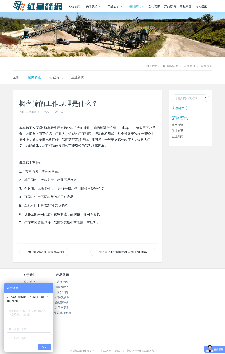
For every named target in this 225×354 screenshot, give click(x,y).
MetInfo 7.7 (105, 345)
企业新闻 (77, 77)
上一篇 (43, 252)
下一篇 (125, 252)
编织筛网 (62, 292)
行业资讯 (56, 77)
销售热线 (170, 278)
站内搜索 (201, 6)
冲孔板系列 (62, 307)
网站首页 (74, 6)
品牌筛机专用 (62, 313)
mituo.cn (137, 345)
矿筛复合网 (62, 297)
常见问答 (185, 6)
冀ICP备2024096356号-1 (89, 339)
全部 (16, 77)
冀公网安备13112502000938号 (129, 339)
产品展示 (115, 6)
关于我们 (93, 6)
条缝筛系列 (62, 302)
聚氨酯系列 (62, 287)
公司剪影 (154, 6)
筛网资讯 (137, 6)
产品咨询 (170, 6)
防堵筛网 (62, 281)
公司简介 (29, 281)
